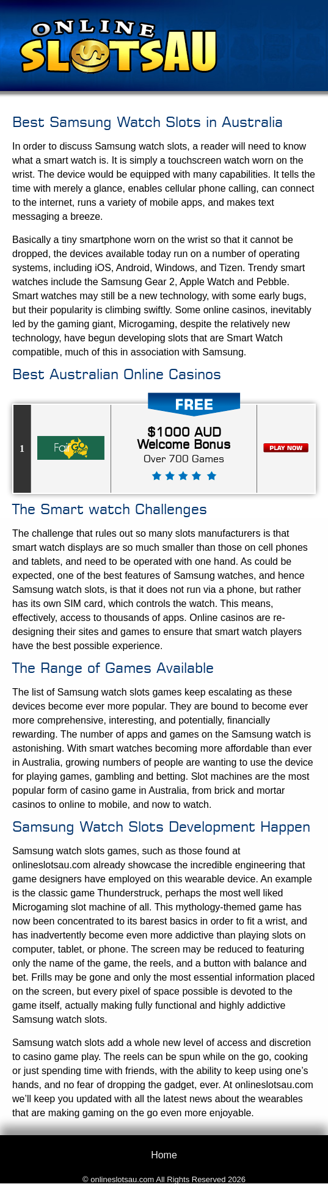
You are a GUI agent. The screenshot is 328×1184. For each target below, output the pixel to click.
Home (164, 1155)
